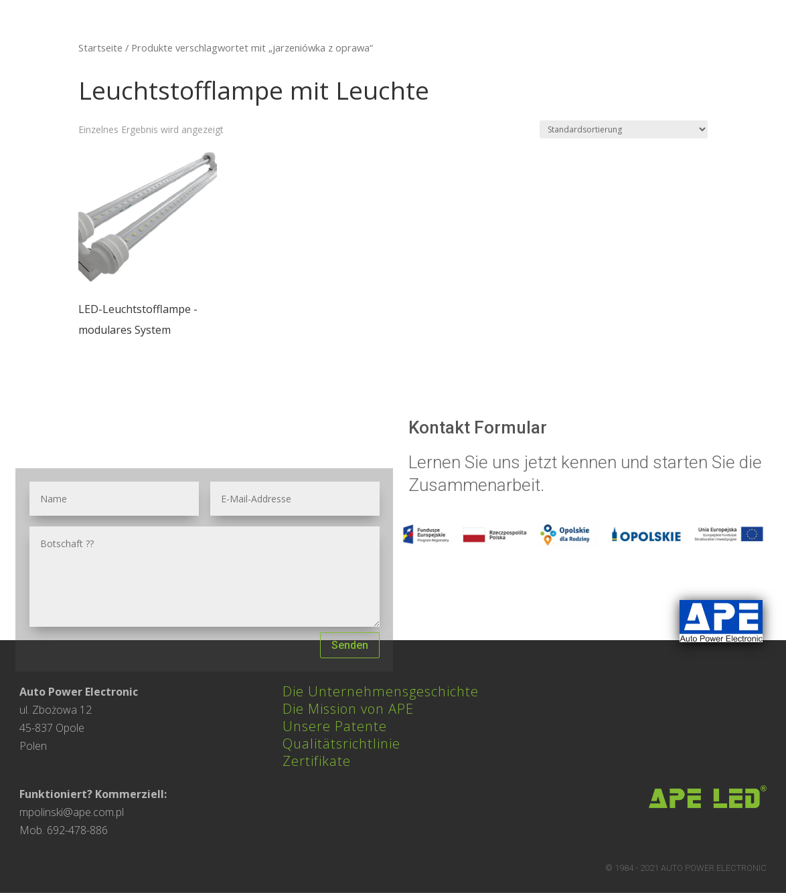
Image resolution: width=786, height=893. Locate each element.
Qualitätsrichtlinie (341, 743)
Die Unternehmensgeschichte (381, 691)
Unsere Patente (335, 726)
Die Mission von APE (348, 709)
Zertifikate (317, 761)
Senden (349, 645)
